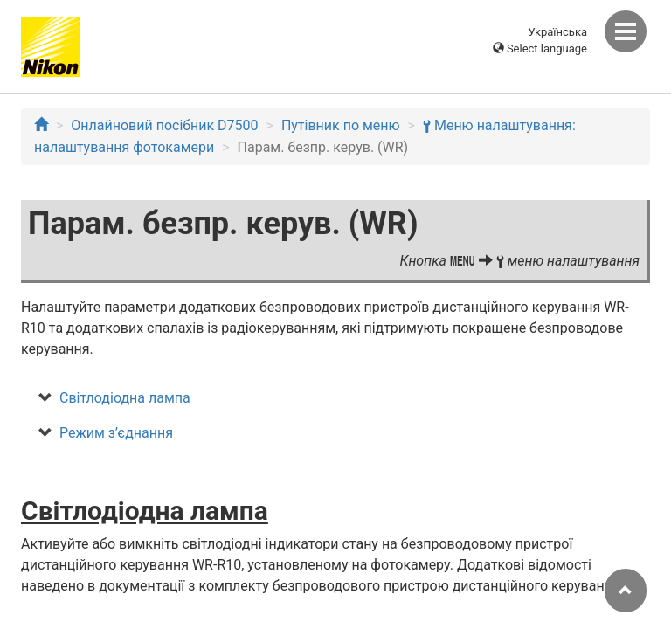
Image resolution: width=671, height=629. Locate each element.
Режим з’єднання (116, 433)
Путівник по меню (340, 125)
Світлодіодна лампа (124, 398)
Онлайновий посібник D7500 (164, 125)
